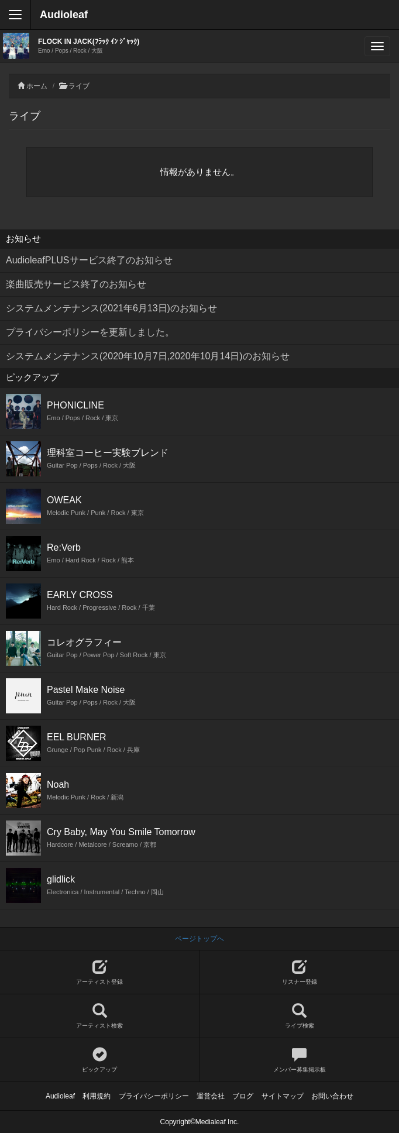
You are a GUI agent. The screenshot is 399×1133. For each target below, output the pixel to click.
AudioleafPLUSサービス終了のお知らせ (89, 260)
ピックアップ (99, 1060)
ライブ (79, 86)
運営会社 (211, 1096)
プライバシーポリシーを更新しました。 (90, 332)
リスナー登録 (299, 972)
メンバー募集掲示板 (299, 1060)
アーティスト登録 (99, 972)
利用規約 (96, 1096)
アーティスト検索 (99, 1016)
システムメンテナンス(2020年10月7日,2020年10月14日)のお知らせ (148, 356)
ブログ (242, 1096)
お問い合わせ (332, 1096)
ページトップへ (199, 939)
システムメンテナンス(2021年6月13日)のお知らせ (111, 308)
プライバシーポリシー (154, 1096)
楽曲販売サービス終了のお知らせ (76, 284)
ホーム (36, 86)
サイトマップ (283, 1096)
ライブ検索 (299, 1016)
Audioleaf (64, 14)
